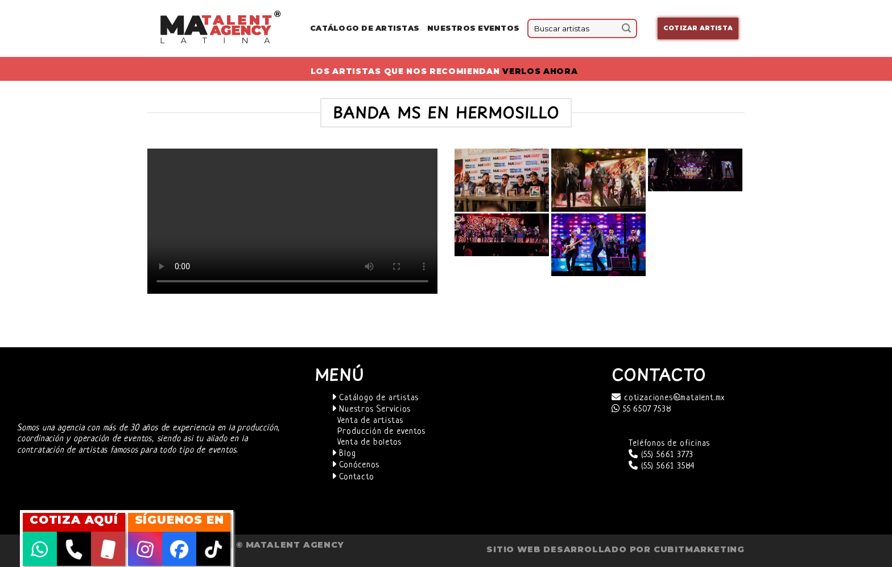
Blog (344, 454)
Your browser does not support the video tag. (292, 221)
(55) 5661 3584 (662, 466)
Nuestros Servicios (371, 409)
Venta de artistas (370, 421)
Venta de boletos (369, 442)
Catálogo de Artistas (364, 28)
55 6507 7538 (641, 409)
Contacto (353, 477)
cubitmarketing (699, 549)
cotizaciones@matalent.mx (668, 398)
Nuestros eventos (473, 28)
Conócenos (355, 465)
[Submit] (626, 28)
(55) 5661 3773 (661, 455)
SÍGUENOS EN (179, 520)
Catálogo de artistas (375, 398)
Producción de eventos (381, 432)
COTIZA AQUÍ (74, 520)
